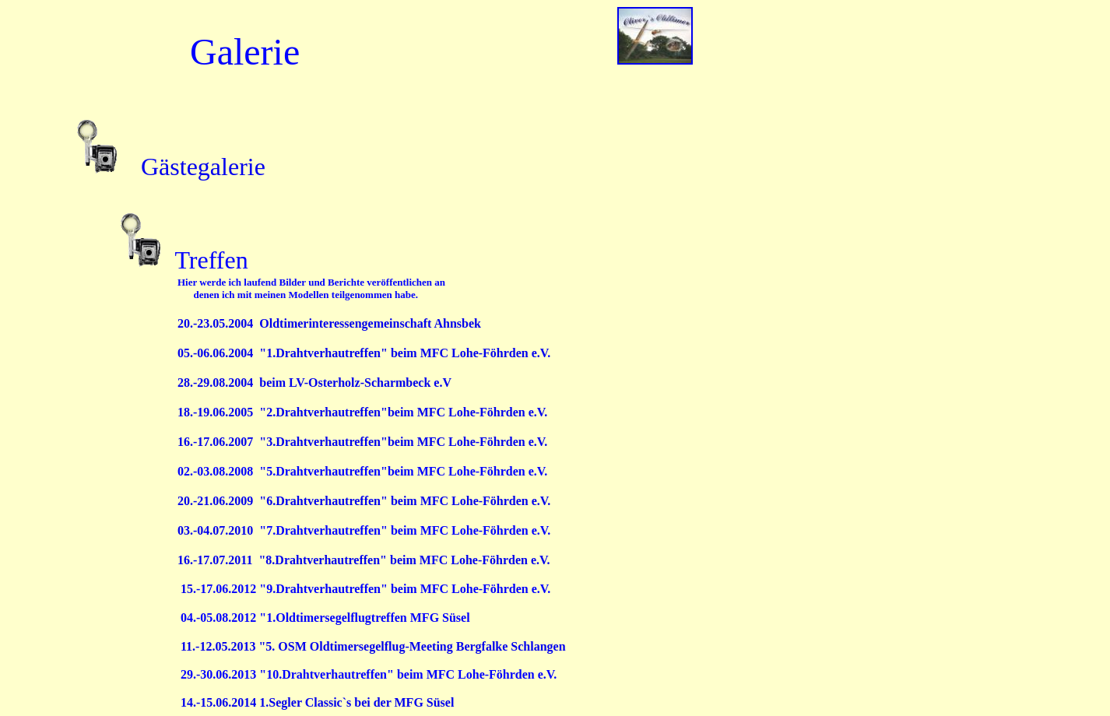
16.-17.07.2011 (217, 560)
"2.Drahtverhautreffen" (323, 412)
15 (279, 588)
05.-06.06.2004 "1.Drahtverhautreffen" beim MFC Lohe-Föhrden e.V (362, 353)
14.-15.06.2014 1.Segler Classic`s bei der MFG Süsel (319, 702)
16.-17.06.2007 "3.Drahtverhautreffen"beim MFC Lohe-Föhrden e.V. (362, 441)
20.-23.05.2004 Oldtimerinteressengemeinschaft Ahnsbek (329, 323)
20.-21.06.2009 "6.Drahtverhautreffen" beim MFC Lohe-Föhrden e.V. (363, 500)
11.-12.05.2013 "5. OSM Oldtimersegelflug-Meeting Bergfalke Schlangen (373, 646)
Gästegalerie (203, 167)
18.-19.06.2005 (218, 412)
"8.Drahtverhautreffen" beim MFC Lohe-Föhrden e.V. (404, 560)
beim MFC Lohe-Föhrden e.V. (467, 412)
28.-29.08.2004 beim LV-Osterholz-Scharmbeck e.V (314, 382)
